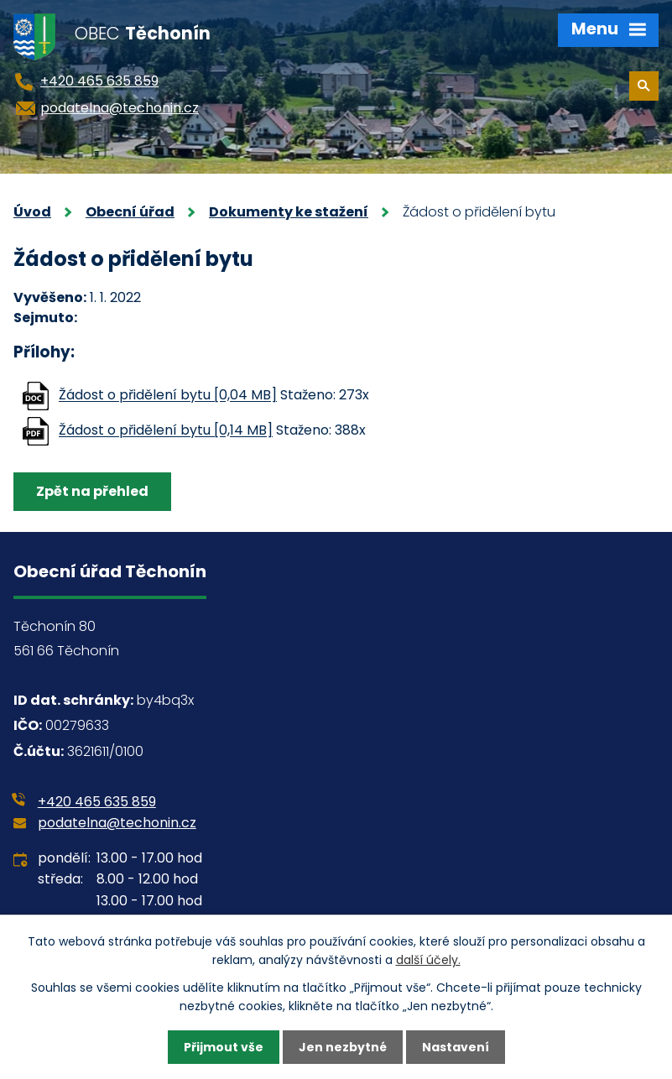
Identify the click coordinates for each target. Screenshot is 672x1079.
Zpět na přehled (92, 491)
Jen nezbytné (343, 1047)
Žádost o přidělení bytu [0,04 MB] (168, 395)
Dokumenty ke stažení (288, 212)
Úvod (32, 212)
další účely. (428, 959)
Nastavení (455, 1047)
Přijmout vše (223, 1047)
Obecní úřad (130, 212)
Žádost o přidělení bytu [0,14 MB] (166, 430)
